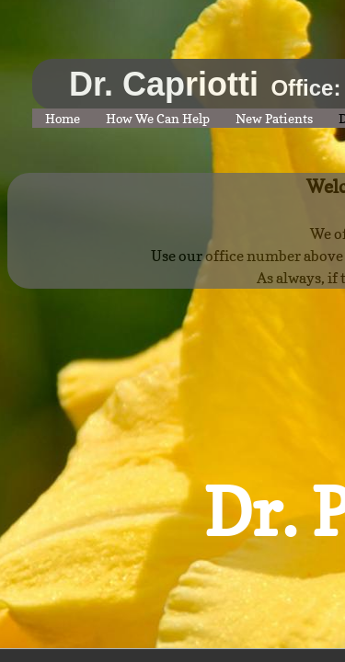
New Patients (274, 118)
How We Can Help (158, 118)
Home (62, 118)
